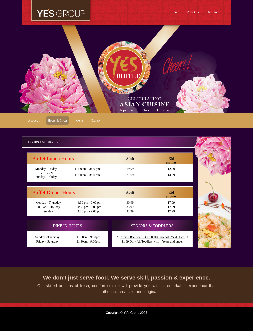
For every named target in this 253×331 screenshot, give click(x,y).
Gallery (96, 120)
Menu (79, 120)
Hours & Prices (58, 120)
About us (193, 12)
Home (175, 12)
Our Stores (214, 12)
